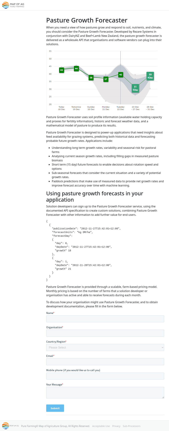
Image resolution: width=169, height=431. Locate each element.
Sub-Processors (131, 426)
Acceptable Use (101, 426)
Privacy (116, 426)
